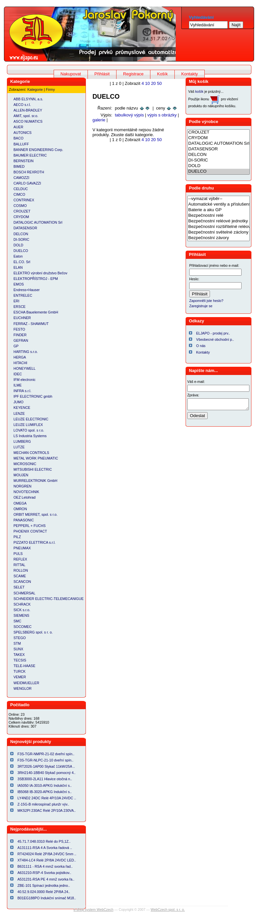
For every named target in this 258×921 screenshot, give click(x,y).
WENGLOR (22, 688)
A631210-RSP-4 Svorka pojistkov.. (44, 873)
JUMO (18, 402)
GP (15, 346)
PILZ (17, 537)
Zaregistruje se (200, 306)
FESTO (19, 329)
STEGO (19, 638)
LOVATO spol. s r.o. (28, 430)
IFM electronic (24, 380)
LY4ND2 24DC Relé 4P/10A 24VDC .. (46, 798)
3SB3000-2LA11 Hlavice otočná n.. (44, 779)
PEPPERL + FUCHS (29, 526)
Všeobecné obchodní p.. (215, 339)
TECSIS (19, 660)
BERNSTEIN (23, 161)
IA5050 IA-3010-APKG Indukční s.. (44, 785)
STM (17, 643)
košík (199, 91)
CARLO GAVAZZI (27, 183)
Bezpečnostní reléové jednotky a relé (218, 221)
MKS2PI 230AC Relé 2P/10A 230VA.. (46, 810)
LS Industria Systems (30, 436)
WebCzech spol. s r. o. (168, 909)
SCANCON (22, 582)
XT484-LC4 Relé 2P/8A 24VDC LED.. (46, 860)
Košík (162, 73)
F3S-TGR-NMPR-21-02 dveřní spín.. (45, 754)
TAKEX (19, 655)
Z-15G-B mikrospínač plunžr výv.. (43, 804)
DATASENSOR (25, 228)
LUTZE (19, 447)
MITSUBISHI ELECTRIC (32, 469)
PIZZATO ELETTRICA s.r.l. (34, 542)
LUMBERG (22, 441)
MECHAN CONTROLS (31, 453)
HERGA (19, 357)
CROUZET (22, 211)
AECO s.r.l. (22, 105)
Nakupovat (71, 73)
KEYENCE (21, 408)
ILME (17, 385)
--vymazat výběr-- (218, 199)
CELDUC (20, 189)
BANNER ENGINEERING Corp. (38, 150)
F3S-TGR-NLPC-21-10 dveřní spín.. (45, 760)
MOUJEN (20, 475)
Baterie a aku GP (218, 210)
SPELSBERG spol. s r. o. (33, 632)
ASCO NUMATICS (27, 121)
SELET (19, 587)
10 (147, 83)
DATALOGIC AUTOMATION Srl (37, 222)
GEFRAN (20, 340)
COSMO (20, 206)
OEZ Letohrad (24, 497)
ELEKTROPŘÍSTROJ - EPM (35, 279)
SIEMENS (21, 615)
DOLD (18, 245)
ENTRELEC (22, 295)
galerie (98, 119)
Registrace (133, 73)
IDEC (17, 374)
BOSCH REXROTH (28, 172)
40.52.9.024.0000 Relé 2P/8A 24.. (43, 892)
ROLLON (20, 570)
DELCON (20, 234)
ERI (16, 301)
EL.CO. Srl (21, 262)
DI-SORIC (21, 239)
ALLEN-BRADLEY (27, 110)
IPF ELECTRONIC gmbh (32, 396)
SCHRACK (22, 604)
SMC (17, 621)
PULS (18, 554)
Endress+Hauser (26, 290)
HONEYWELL (24, 368)
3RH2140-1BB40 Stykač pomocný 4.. (46, 773)
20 (153, 83)
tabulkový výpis (129, 114)
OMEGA (20, 503)
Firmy (50, 89)
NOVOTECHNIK (26, 492)
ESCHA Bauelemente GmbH (35, 312)
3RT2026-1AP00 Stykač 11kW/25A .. (46, 766)
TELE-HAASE (24, 666)
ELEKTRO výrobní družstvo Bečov (40, 273)
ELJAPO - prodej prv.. (213, 333)
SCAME (19, 576)
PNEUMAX (22, 548)
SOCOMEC (22, 627)
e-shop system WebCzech (93, 909)
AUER (18, 127)
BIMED (19, 166)
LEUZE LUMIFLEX (28, 425)
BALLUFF (21, 144)
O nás (200, 346)
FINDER (20, 335)
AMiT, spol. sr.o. (25, 116)
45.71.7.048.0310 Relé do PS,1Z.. (43, 841)
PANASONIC (23, 520)
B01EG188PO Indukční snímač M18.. (46, 898)
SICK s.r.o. (21, 610)
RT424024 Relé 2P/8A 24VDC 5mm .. (46, 854)
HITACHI (20, 363)
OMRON (20, 509)
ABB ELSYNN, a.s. (28, 99)
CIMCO (19, 194)
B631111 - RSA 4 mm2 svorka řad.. (45, 866)
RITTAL (19, 565)
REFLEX (20, 559)
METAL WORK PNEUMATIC (35, 458)
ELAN (18, 267)
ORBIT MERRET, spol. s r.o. (35, 514)
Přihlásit (102, 73)
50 (159, 83)
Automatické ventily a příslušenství (218, 204)
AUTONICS (22, 133)
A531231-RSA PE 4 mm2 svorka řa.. (45, 879)
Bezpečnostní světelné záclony (218, 232)
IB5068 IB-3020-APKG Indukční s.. (44, 792)
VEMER (19, 677)
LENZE (19, 413)
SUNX (18, 649)
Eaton (18, 256)
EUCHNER (22, 318)
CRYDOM (21, 217)
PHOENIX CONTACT (30, 531)
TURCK (19, 671)
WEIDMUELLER (26, 683)
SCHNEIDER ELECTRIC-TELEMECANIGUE (48, 599)
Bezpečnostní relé (218, 215)
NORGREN (22, 486)
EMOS (18, 284)
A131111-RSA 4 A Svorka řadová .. (44, 848)
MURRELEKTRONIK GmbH (35, 481)
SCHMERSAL (24, 593)
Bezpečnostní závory (218, 238)
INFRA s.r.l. (22, 391)
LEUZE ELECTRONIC (30, 419)
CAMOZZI (21, 178)
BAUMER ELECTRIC (30, 155)
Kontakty (189, 73)
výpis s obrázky (162, 114)
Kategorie (35, 89)
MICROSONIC (24, 464)
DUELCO (20, 251)
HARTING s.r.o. (25, 352)
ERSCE (19, 307)
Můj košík (198, 81)
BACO (18, 138)
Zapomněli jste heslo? (206, 301)
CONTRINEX (23, 200)
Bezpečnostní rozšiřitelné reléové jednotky (218, 227)
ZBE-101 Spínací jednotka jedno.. (43, 885)
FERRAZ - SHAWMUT (31, 324)
